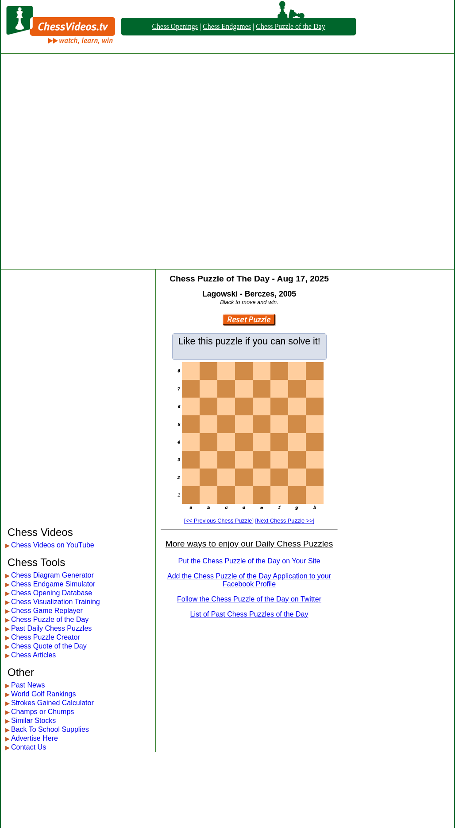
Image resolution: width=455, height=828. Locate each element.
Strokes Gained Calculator (52, 703)
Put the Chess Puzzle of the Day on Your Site (249, 561)
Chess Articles (33, 655)
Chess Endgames (227, 26)
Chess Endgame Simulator (53, 584)
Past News (28, 685)
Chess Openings (175, 26)
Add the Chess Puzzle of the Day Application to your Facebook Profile (249, 580)
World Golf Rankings (43, 694)
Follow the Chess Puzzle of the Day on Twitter (249, 599)
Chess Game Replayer (47, 610)
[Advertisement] (105, 161)
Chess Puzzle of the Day (290, 26)
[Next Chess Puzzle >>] (285, 520)
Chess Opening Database (51, 593)
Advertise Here (34, 738)
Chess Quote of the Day (49, 646)
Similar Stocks (33, 720)
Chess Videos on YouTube (52, 545)
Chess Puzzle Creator (45, 637)
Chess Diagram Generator (52, 575)
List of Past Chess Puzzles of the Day (249, 614)
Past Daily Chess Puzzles (51, 628)
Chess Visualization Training (55, 601)
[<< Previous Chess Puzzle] (219, 520)
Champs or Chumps (42, 711)
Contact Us (28, 747)
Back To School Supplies (50, 729)
